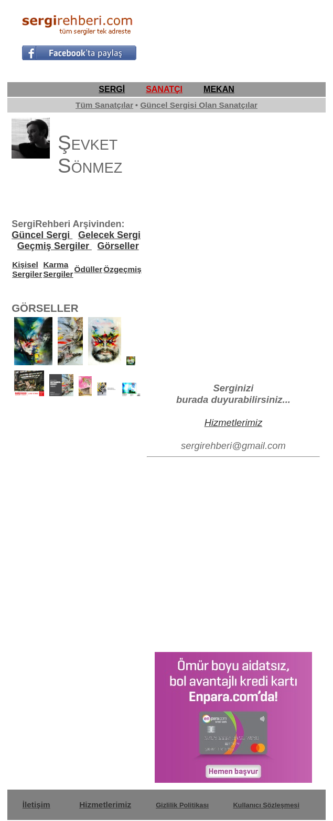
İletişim (36, 804)
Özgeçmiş (122, 269)
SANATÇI (164, 89)
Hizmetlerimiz (234, 422)
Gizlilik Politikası (182, 805)
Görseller (118, 246)
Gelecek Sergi (109, 235)
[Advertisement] (227, 35)
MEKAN (218, 89)
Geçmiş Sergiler (54, 246)
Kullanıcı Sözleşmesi (266, 805)
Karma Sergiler (58, 269)
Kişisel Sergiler (27, 269)
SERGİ (112, 89)
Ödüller (88, 269)
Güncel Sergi (42, 235)
